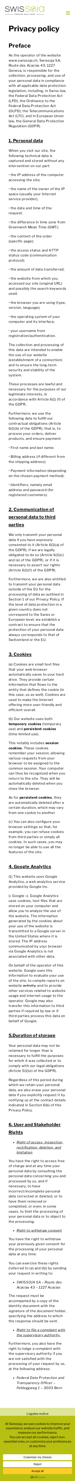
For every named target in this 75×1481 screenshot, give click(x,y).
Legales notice (37, 1414)
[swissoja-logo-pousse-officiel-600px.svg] (24, 8)
